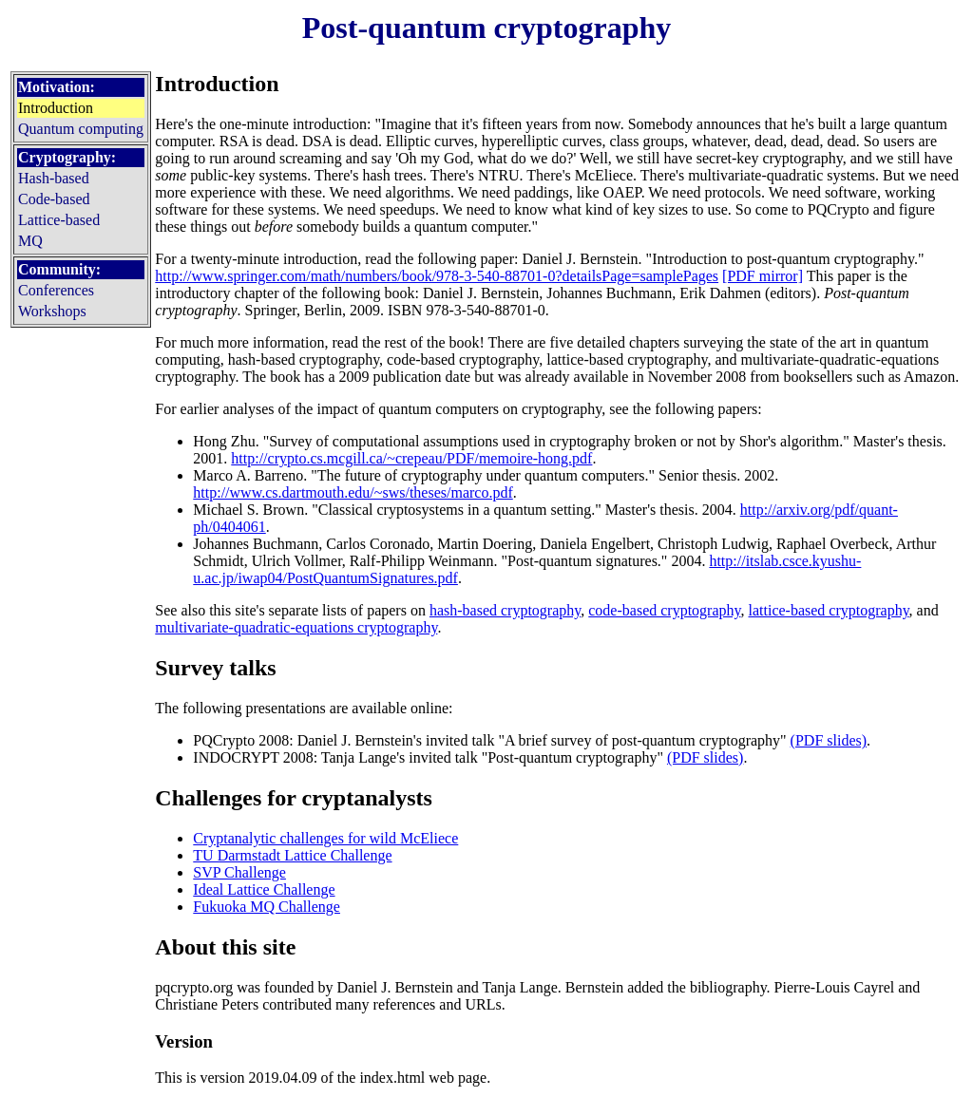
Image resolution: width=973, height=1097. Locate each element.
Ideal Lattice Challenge (263, 889)
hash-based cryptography (505, 610)
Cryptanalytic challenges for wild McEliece (325, 838)
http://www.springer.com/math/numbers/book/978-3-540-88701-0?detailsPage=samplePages (436, 276)
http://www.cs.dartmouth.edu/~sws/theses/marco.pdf (352, 492)
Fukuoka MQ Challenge (266, 906)
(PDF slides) (829, 740)
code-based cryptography (664, 610)
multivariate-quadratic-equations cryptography (296, 627)
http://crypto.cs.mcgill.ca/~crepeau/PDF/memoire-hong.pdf (411, 458)
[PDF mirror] (762, 276)
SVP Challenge (239, 872)
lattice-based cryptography (829, 610)
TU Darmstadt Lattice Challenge (292, 855)
